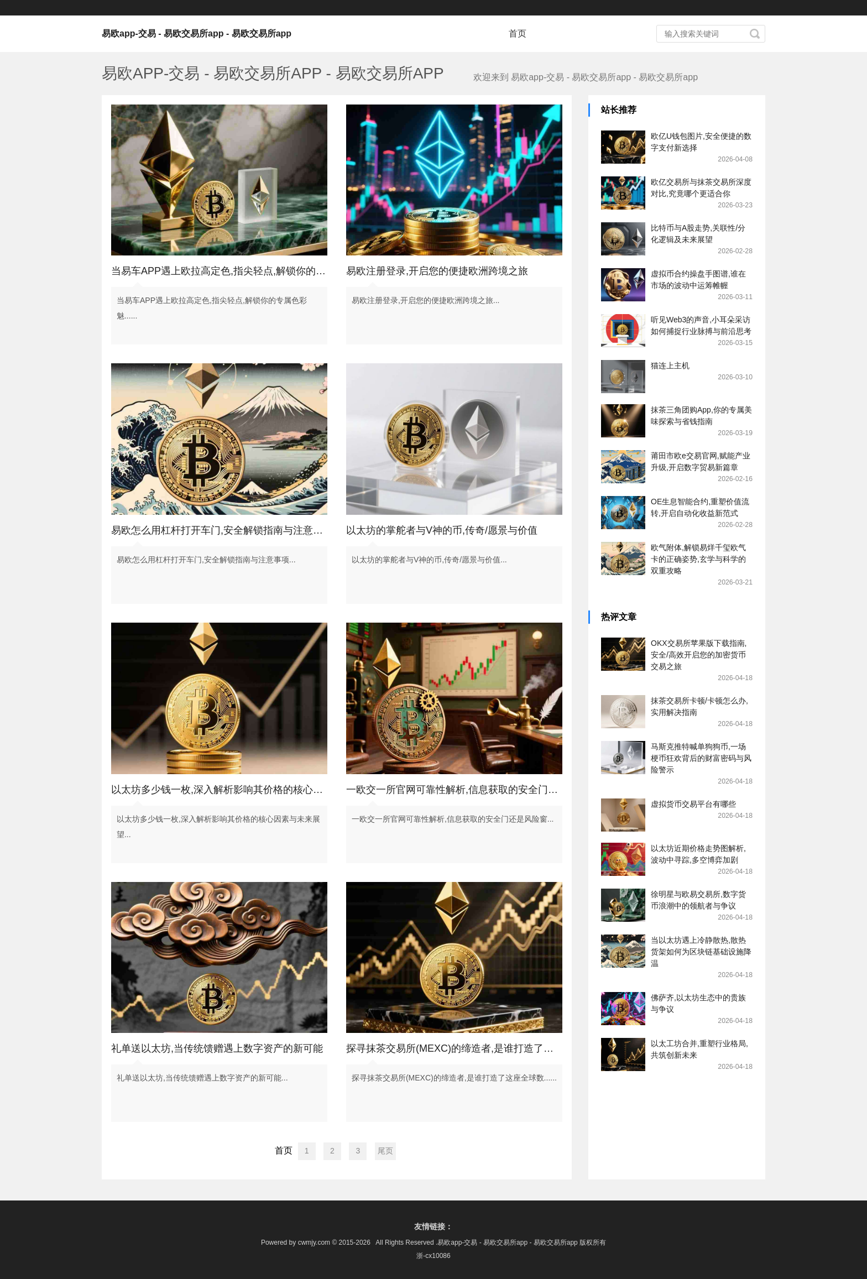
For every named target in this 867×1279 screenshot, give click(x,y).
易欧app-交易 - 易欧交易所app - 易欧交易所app (196, 33)
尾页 (385, 1150)
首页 (517, 33)
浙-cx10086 (433, 1256)
